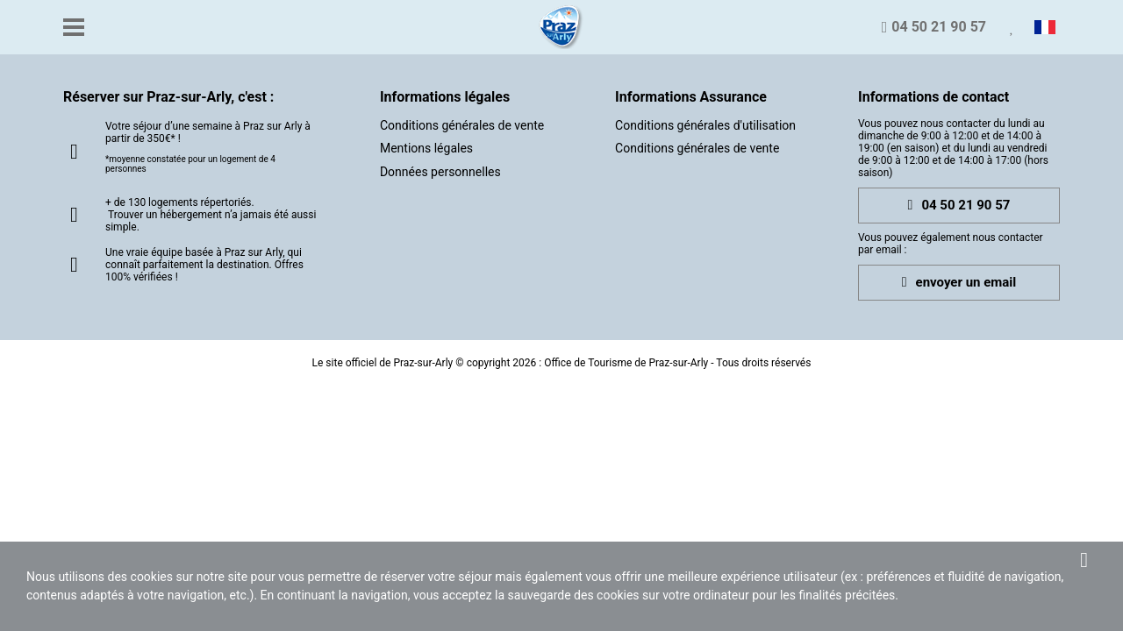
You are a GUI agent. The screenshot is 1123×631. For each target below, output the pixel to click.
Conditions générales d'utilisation (705, 125)
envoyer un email (959, 282)
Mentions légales (426, 148)
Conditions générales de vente (462, 125)
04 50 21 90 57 (959, 205)
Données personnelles (440, 172)
